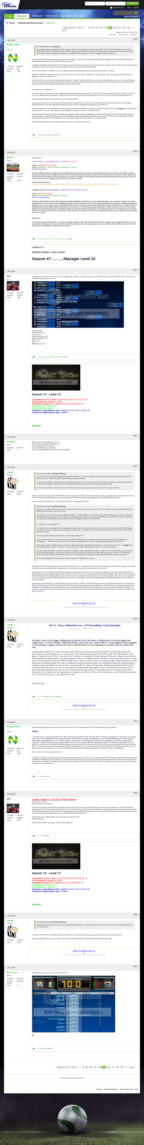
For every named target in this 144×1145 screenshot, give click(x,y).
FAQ (75, 16)
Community (37, 16)
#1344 (135, 436)
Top (136, 1089)
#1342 (135, 151)
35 (89, 28)
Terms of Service (126, 1089)
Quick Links (65, 16)
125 (97, 28)
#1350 (135, 966)
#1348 (135, 793)
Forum (9, 16)
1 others (63, 239)
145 (123, 28)
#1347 (135, 721)
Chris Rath (41, 697)
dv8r (50, 239)
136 (115, 28)
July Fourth (48, 357)
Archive (99, 1089)
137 (119, 28)
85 (93, 28)
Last (64, 30)
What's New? (22, 16)
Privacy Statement (111, 1089)
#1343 (135, 270)
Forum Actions (51, 16)
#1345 (135, 466)
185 (128, 28)
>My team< (36, 425)
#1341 (135, 39)
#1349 (135, 914)
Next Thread (78, 1078)
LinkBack (112, 35)
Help (128, 7)
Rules (81, 16)
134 (105, 28)
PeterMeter (50, 135)
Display (133, 35)
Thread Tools (122, 35)
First (79, 28)
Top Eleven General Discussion (30, 23)
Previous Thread (67, 1078)
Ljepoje (40, 135)
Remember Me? (118, 8)
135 (110, 28)
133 (101, 28)
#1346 (135, 619)
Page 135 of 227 (70, 28)
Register (136, 7)
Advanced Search (131, 16)
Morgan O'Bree (43, 239)
